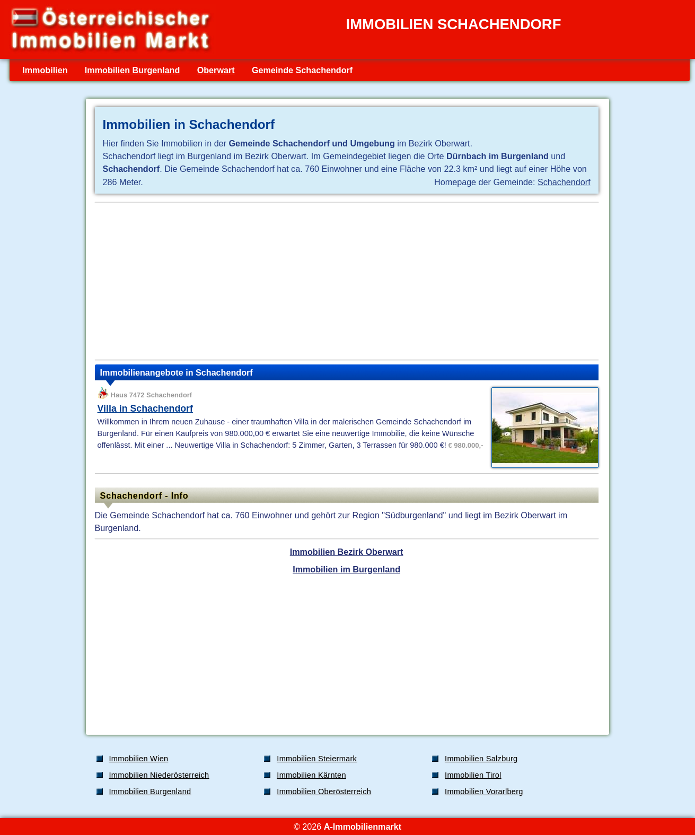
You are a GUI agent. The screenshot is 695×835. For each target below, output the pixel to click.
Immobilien (44, 70)
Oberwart (216, 70)
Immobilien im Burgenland (346, 569)
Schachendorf (564, 182)
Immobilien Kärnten (311, 775)
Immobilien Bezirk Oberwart (346, 551)
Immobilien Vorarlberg (484, 791)
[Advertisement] (347, 281)
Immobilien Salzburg (481, 758)
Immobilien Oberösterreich (324, 791)
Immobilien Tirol (473, 775)
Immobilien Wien (139, 758)
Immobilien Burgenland (132, 70)
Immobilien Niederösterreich (159, 775)
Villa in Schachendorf (145, 408)
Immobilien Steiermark (317, 758)
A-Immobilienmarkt (362, 826)
